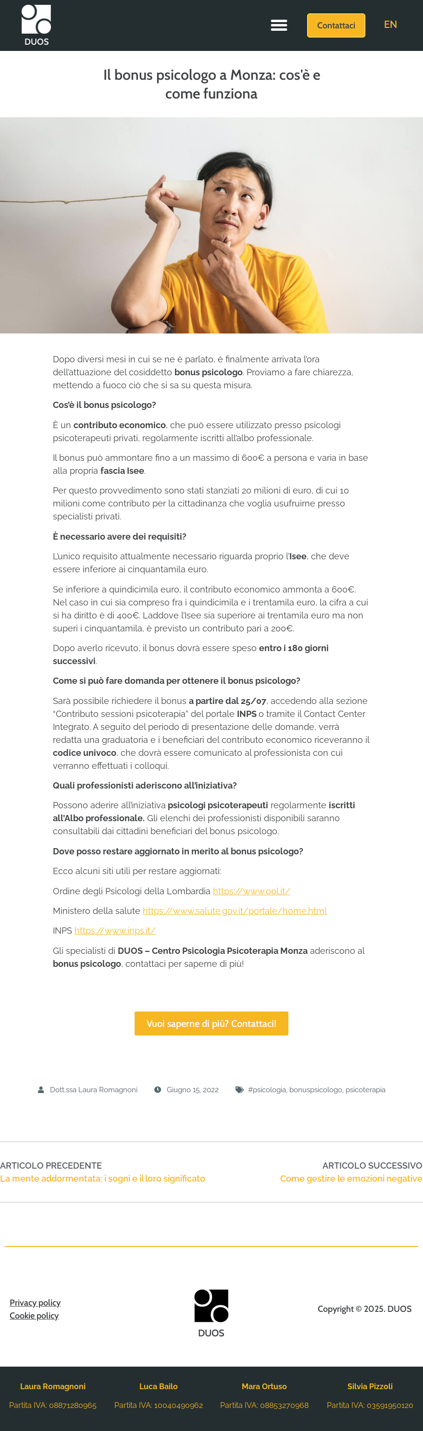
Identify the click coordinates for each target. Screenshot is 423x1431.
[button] (279, 25)
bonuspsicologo (315, 1090)
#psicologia (267, 1090)
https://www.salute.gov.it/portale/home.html (235, 911)
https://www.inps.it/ (115, 930)
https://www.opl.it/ (251, 891)
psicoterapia (366, 1090)
